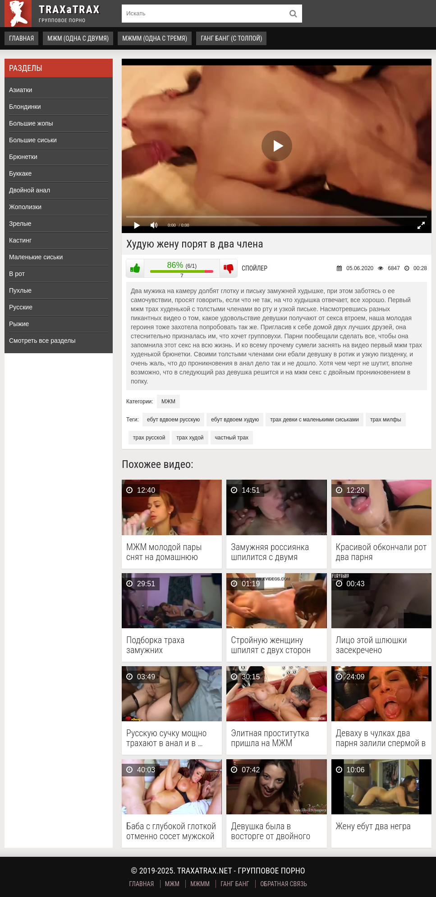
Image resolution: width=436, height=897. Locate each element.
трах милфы (385, 419)
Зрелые (20, 223)
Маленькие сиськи (36, 257)
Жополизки (25, 206)
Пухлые (20, 290)
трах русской (149, 437)
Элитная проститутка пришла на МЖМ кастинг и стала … (270, 738)
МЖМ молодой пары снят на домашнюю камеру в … (164, 552)
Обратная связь (283, 884)
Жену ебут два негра (373, 826)
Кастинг (20, 240)
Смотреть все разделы (42, 340)
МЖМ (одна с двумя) (78, 38)
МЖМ (168, 401)
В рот (17, 273)
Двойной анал (29, 190)
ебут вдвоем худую (235, 419)
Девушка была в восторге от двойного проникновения (270, 831)
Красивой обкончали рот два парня (381, 552)
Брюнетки (23, 156)
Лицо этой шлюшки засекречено (371, 645)
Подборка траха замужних (155, 645)
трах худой (189, 437)
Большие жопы (31, 123)
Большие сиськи (33, 140)
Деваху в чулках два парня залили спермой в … (381, 738)
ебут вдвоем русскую (173, 419)
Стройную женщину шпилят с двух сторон (271, 645)
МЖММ (200, 884)
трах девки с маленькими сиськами (314, 419)
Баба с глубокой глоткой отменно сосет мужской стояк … (171, 831)
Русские (20, 307)
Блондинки (25, 106)
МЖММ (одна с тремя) (154, 38)
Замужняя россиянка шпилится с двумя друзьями (270, 552)
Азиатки (20, 89)
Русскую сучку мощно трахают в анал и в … (166, 738)
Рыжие (19, 323)
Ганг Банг (234, 884)
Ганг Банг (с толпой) (231, 38)
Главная (21, 38)
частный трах (232, 437)
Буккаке (20, 173)
